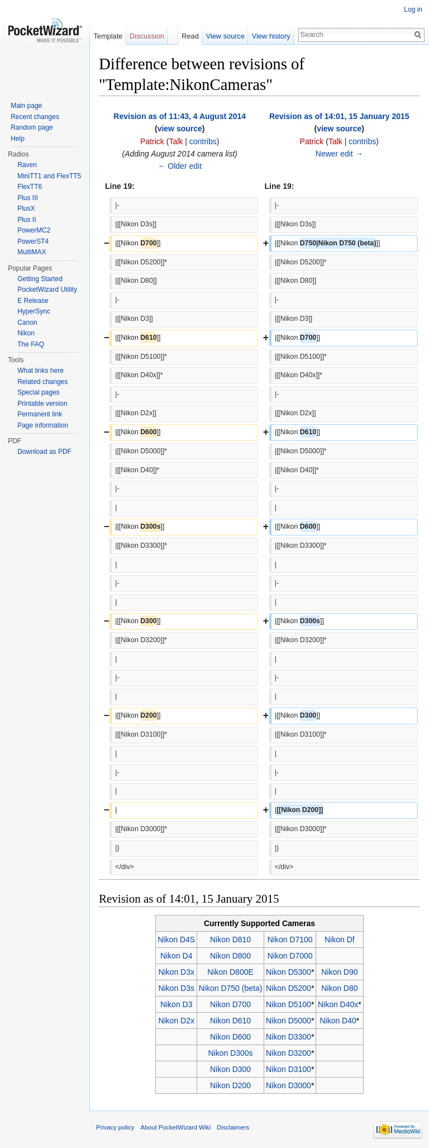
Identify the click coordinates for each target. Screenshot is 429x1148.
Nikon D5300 (288, 971)
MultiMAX (31, 252)
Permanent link (39, 414)
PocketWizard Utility (47, 289)
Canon (27, 322)
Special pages (38, 392)
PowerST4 (33, 241)
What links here (40, 370)
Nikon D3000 (288, 1085)
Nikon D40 (338, 1020)
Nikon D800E (230, 971)
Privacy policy (115, 1127)
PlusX (26, 208)
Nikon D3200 (288, 1053)
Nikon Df (340, 939)
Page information (42, 425)
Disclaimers (233, 1127)
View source (225, 36)
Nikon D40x (338, 1004)
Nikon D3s (176, 988)
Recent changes (35, 117)
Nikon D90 (339, 971)
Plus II (26, 220)
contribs (203, 141)
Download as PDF (44, 452)
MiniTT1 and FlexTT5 (49, 176)
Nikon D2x (176, 1020)
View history (271, 36)
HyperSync (33, 311)
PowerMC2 (33, 230)
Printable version (42, 403)
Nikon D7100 (290, 939)
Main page (26, 106)
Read (190, 36)
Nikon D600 (230, 1036)
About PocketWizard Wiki (176, 1127)
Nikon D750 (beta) (231, 988)
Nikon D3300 (288, 1036)
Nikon (26, 333)
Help (18, 139)
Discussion (147, 36)
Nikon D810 (230, 939)
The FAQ (30, 344)
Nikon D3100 (288, 1069)
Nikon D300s (230, 1053)
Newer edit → (339, 153)
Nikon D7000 (290, 955)
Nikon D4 (176, 955)
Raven (27, 165)
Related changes (42, 382)
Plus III (27, 198)
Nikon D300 (230, 1069)
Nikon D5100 (288, 1004)
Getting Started (40, 279)
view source (180, 128)
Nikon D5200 (288, 988)
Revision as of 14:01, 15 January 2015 (339, 116)
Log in (413, 9)
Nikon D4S (176, 939)
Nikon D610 (230, 1020)
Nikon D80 (339, 988)
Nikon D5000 (288, 1020)
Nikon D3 (176, 1004)
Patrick (152, 141)
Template (107, 36)
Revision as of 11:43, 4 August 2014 (179, 116)
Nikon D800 (230, 955)
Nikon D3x (176, 971)
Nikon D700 (230, 1004)
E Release (32, 301)
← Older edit (180, 166)
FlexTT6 (29, 187)
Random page (32, 127)
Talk (176, 141)
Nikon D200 (230, 1085)
